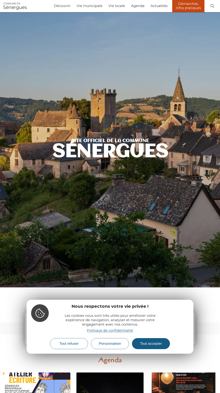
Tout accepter (151, 344)
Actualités (159, 6)
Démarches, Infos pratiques (188, 6)
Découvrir (62, 6)
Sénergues (15, 6)
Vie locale (116, 6)
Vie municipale (89, 6)
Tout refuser (69, 344)
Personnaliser (110, 344)
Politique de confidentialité (110, 330)
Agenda (138, 6)
